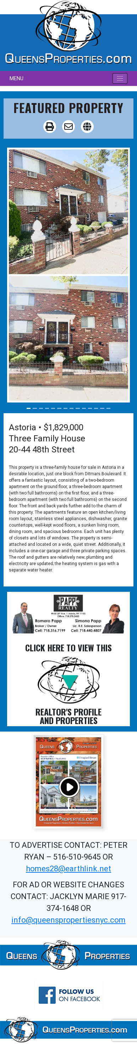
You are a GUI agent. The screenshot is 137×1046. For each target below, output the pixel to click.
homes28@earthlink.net (68, 868)
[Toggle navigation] (120, 78)
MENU (16, 78)
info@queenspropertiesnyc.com (68, 920)
